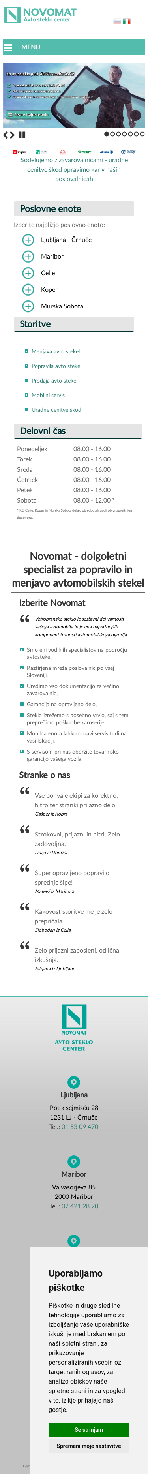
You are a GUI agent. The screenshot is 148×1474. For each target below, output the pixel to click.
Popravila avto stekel (56, 366)
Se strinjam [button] (89, 1430)
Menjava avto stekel (56, 351)
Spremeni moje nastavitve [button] (88, 1446)
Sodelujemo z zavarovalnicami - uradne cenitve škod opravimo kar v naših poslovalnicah (74, 166)
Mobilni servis (48, 395)
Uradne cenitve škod (56, 410)
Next (12, 135)
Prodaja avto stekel (54, 381)
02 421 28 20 (80, 1206)
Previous (5, 135)
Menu (30, 47)
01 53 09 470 (80, 1127)
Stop (22, 135)
